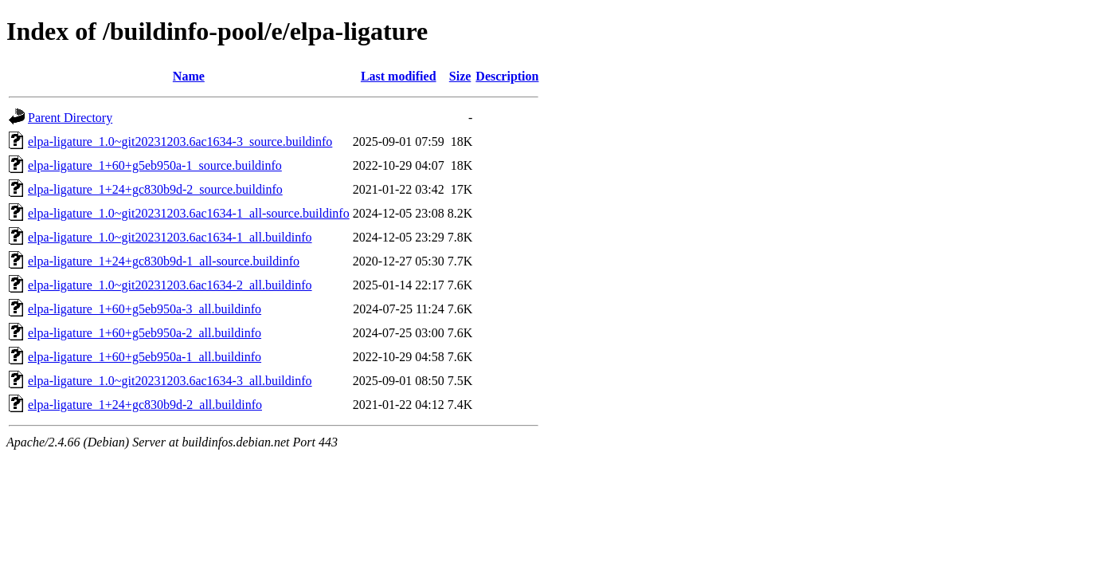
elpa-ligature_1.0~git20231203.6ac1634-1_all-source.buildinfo (189, 213)
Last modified (398, 76)
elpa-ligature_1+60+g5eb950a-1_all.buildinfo (144, 357)
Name (189, 76)
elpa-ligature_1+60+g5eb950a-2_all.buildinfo (144, 333)
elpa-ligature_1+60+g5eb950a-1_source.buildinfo (155, 165)
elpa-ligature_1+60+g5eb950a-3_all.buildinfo (144, 309)
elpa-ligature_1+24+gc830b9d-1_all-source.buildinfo (163, 261)
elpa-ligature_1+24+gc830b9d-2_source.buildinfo (155, 189)
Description (506, 76)
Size (460, 76)
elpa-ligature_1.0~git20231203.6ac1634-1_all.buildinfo (170, 237)
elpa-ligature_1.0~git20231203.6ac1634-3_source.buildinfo (180, 141)
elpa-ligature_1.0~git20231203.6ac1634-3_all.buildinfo (170, 380)
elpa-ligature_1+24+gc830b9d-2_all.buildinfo (145, 404)
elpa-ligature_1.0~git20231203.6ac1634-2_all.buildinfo (170, 285)
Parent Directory (70, 117)
